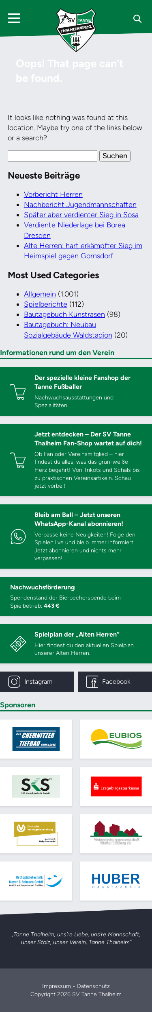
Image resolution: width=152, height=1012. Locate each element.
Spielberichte (45, 304)
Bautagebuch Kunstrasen (64, 314)
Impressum (56, 986)
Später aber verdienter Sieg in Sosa (81, 214)
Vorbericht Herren (53, 194)
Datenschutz (93, 986)
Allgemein (40, 294)
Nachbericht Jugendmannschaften (80, 204)
